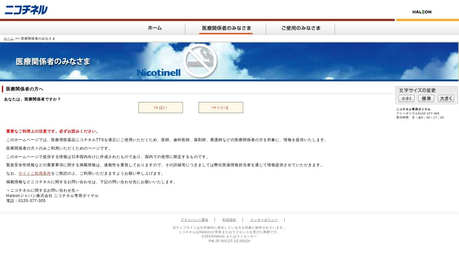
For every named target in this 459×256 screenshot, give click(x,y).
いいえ (223, 107)
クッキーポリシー (264, 219)
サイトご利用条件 (35, 173)
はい (163, 107)
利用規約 (229, 219)
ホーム (9, 38)
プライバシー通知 (194, 219)
